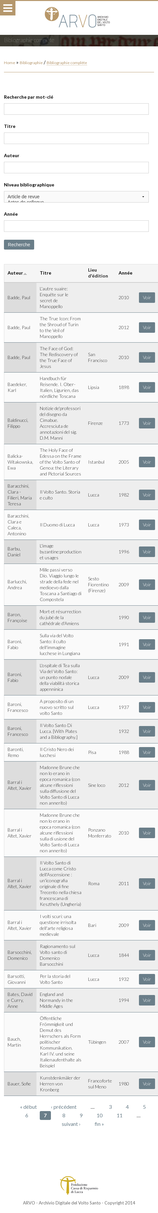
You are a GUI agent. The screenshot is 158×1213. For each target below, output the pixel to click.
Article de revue (76, 197)
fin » (99, 1124)
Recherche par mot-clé (28, 97)
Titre (9, 126)
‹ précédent (64, 1107)
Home (9, 62)
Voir (147, 297)
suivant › (71, 1124)
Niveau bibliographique (29, 184)
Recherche (19, 244)
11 (120, 1115)
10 (99, 1115)
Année (11, 214)
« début (28, 1107)
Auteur (11, 155)
